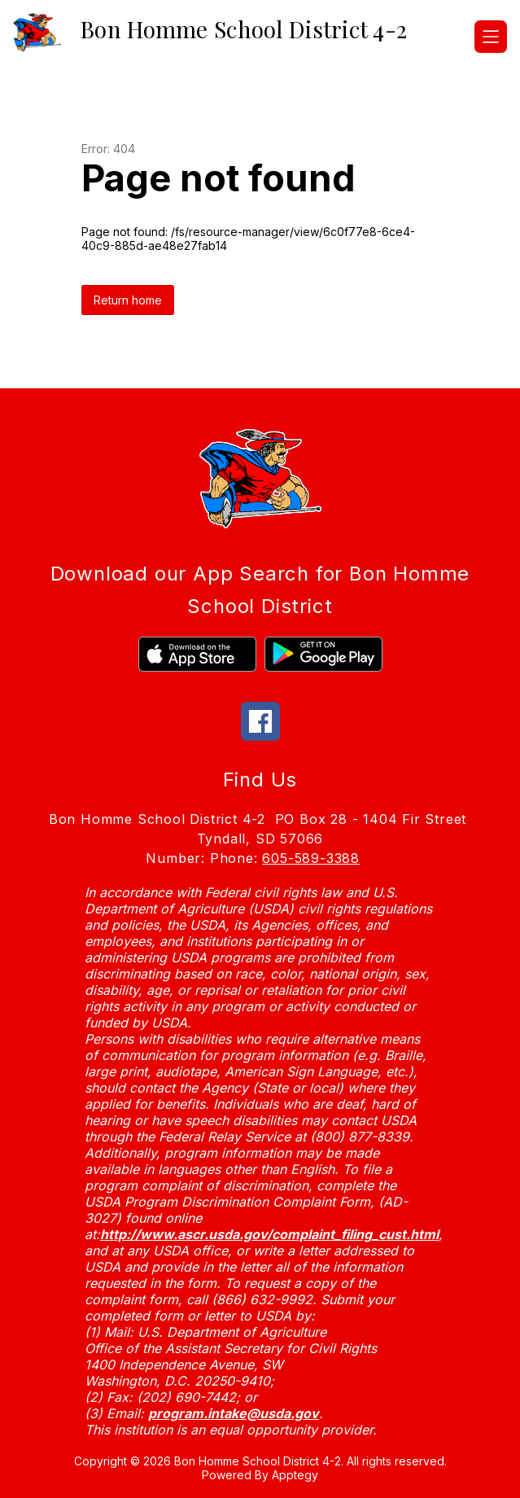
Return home (128, 300)
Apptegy (295, 1475)
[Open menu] (490, 36)
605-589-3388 (311, 858)
